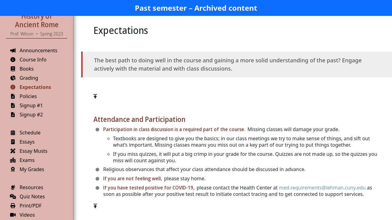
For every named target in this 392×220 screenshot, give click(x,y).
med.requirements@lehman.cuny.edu (322, 187)
